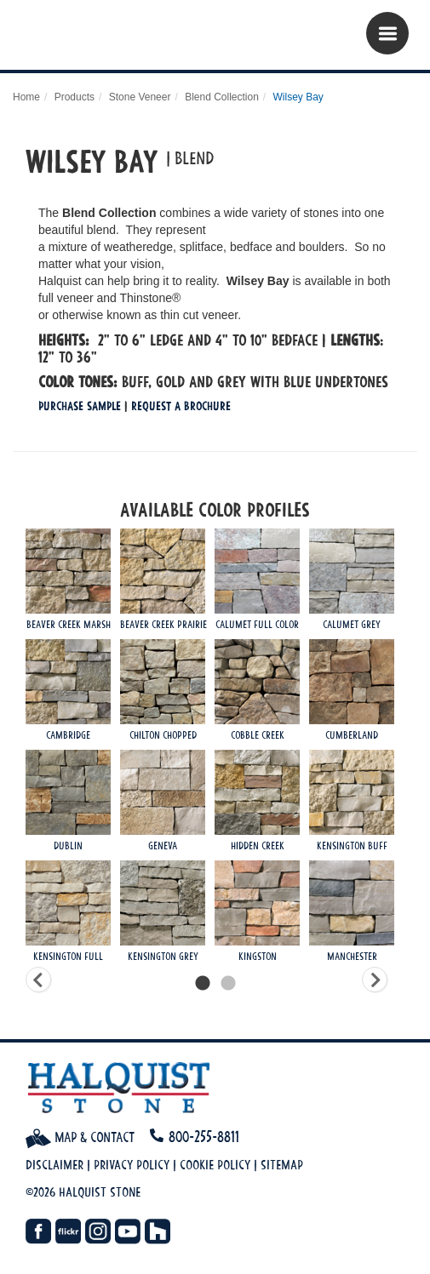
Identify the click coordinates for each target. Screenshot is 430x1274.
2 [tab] (228, 983)
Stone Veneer (140, 97)
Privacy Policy (131, 1165)
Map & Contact (80, 1136)
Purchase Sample (79, 405)
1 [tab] (202, 983)
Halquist (117, 39)
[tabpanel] (215, 749)
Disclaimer (54, 1165)
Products (74, 97)
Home (26, 97)
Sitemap (282, 1165)
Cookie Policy (215, 1165)
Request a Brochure (181, 405)
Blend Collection (222, 97)
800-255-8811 (204, 1136)
